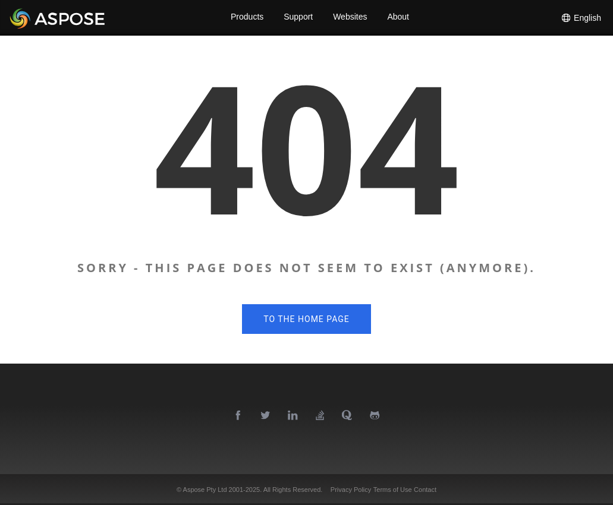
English (581, 17)
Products (246, 18)
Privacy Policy (351, 489)
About (399, 18)
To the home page (306, 319)
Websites (350, 18)
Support (298, 18)
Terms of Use (392, 489)
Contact (425, 489)
